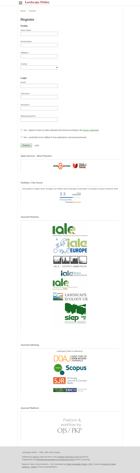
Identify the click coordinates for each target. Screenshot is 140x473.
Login (36, 145)
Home (23, 11)
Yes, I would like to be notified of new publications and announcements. (54, 137)
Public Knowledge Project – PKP (79, 464)
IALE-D (36, 457)
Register (26, 145)
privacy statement (91, 130)
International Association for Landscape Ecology (55, 460)
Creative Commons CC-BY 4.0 (69, 457)
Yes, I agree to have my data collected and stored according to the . (60, 130)
